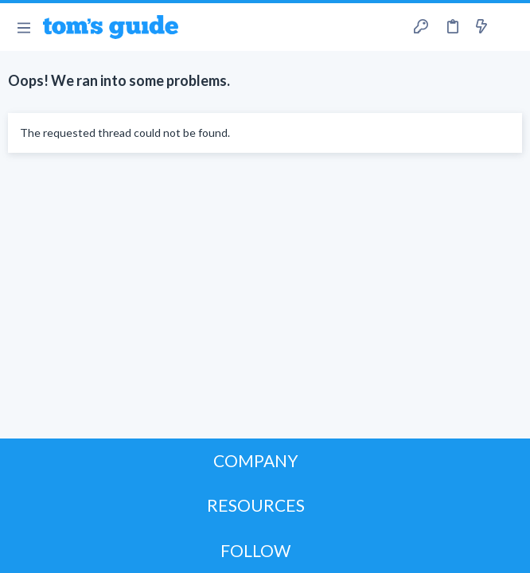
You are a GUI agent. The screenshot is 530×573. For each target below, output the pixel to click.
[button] (23, 27)
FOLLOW (255, 550)
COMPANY (255, 460)
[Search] (508, 27)
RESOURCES (256, 505)
